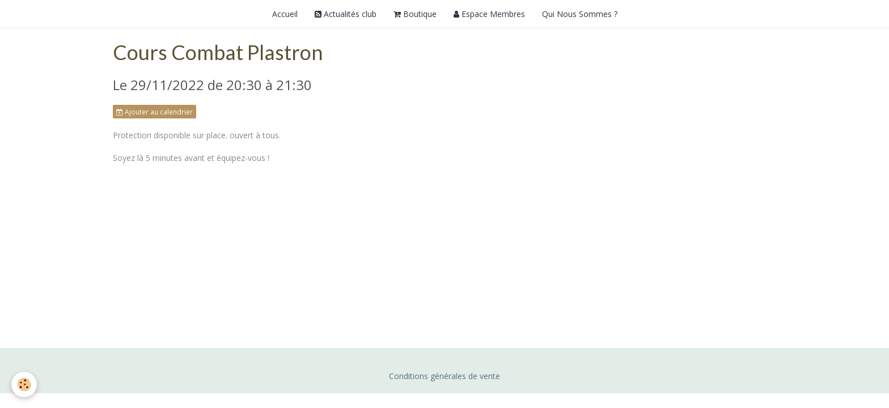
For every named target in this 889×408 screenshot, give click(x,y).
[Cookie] (24, 384)
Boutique (415, 13)
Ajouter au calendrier (154, 111)
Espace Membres (489, 13)
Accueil (285, 13)
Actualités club (345, 13)
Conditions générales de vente (444, 376)
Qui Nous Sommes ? (579, 13)
